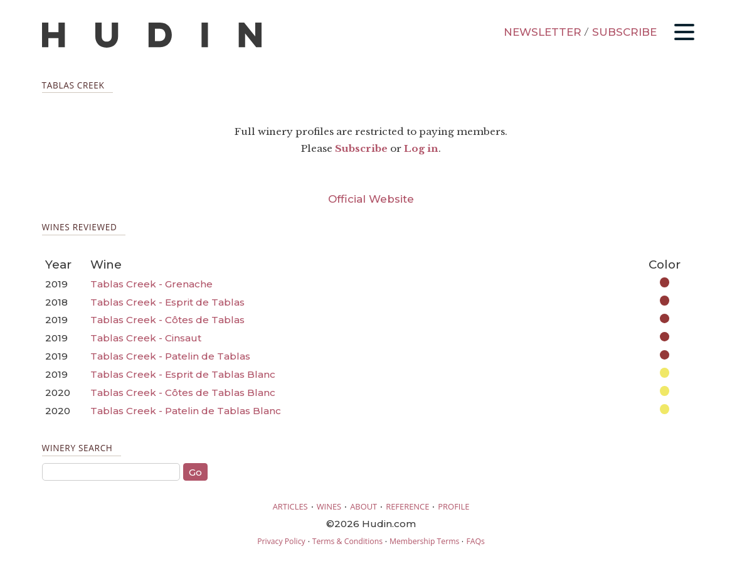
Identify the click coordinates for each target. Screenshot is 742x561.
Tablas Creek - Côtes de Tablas (167, 320)
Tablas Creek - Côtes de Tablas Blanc (182, 392)
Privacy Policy (281, 541)
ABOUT (363, 506)
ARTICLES (290, 506)
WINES (329, 506)
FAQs (475, 541)
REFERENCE (407, 506)
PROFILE (453, 506)
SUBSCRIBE (624, 32)
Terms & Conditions (347, 541)
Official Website (371, 199)
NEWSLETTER (542, 32)
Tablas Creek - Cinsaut (145, 338)
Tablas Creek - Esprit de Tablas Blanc (182, 374)
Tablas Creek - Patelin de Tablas (170, 356)
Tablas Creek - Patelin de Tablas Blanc (185, 411)
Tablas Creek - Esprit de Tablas (167, 302)
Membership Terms (424, 541)
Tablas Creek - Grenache (151, 284)
